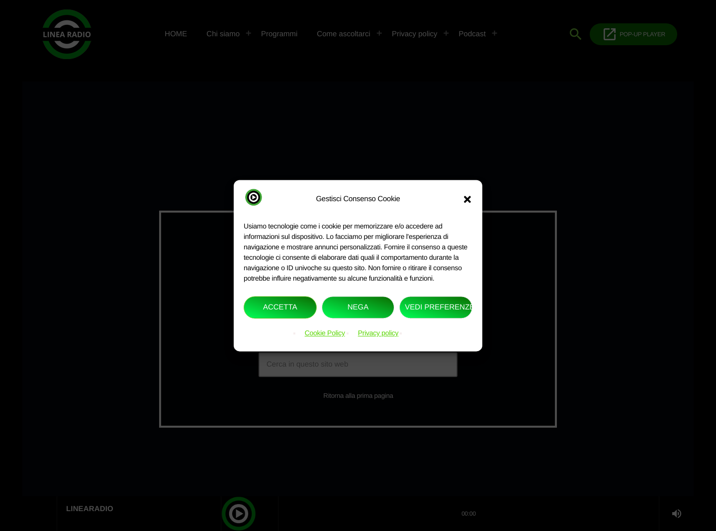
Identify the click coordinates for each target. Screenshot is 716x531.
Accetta (280, 307)
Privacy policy (378, 333)
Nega (358, 307)
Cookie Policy (325, 333)
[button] (467, 199)
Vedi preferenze (438, 307)
